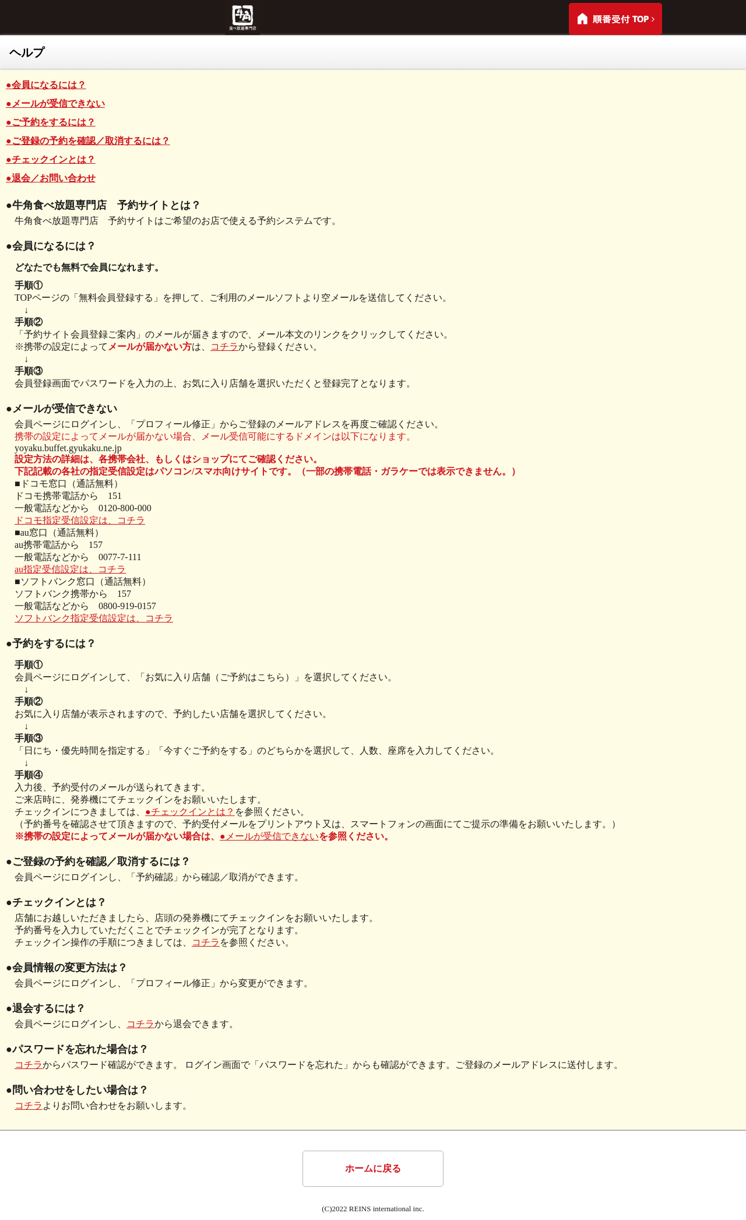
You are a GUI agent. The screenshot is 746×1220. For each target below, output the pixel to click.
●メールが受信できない (55, 103)
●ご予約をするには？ (51, 122)
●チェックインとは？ (51, 159)
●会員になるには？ (46, 85)
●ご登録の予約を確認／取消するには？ (88, 141)
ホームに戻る (373, 1168)
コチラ (224, 346)
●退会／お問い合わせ (51, 178)
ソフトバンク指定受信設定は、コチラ (94, 618)
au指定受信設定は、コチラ (70, 569)
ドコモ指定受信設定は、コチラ (80, 520)
